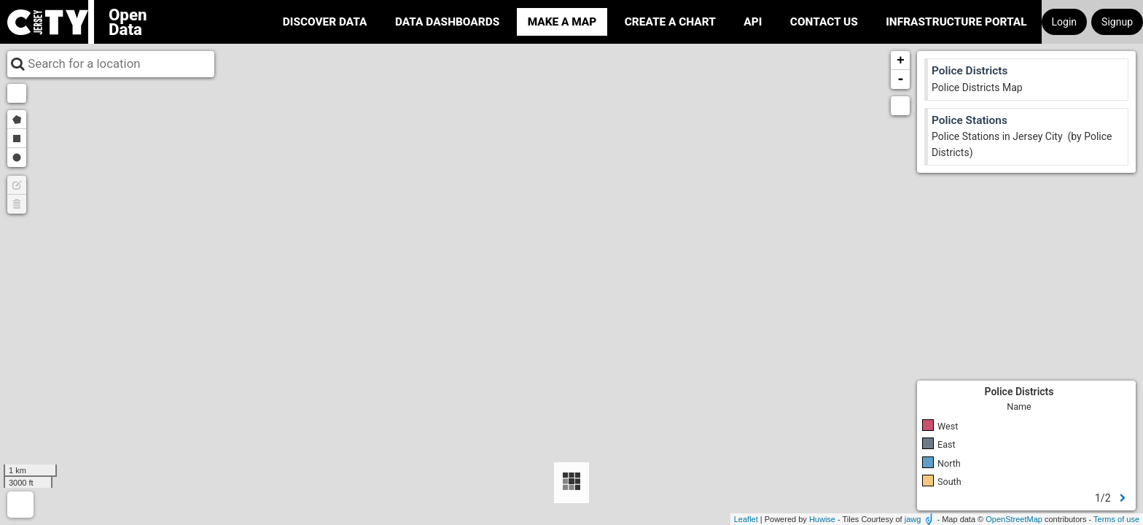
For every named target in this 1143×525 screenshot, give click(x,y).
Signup (1117, 22)
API (753, 21)
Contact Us (824, 21)
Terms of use (1116, 519)
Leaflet (746, 519)
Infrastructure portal (956, 21)
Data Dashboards (447, 21)
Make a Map (562, 21)
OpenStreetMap (1014, 519)
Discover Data (325, 21)
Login (1064, 22)
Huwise (822, 519)
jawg (913, 519)
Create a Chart (670, 21)
